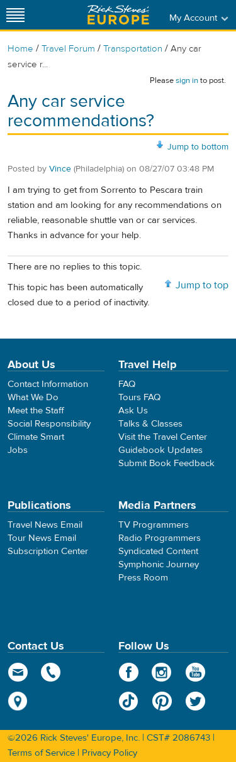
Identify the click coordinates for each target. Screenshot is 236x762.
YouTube (195, 672)
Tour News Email (42, 538)
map (18, 701)
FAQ (126, 384)
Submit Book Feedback (166, 463)
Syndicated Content (158, 551)
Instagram (162, 672)
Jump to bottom (197, 147)
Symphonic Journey (158, 564)
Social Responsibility (49, 424)
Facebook (128, 672)
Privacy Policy (109, 753)
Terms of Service (41, 753)
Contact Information (48, 384)
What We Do (33, 397)
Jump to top (202, 285)
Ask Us (133, 410)
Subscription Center (48, 551)
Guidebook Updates (160, 450)
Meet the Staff (36, 410)
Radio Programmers (159, 538)
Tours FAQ (139, 397)
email (18, 672)
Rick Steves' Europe (118, 15)
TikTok (128, 701)
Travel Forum (68, 49)
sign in (187, 80)
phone (51, 672)
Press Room (143, 578)
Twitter (195, 701)
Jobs (18, 450)
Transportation (134, 49)
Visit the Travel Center (162, 437)
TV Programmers (153, 525)
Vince (60, 169)
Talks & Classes (150, 424)
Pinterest (162, 701)
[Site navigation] (15, 15)
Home (20, 49)
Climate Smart (36, 437)
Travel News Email (45, 525)
